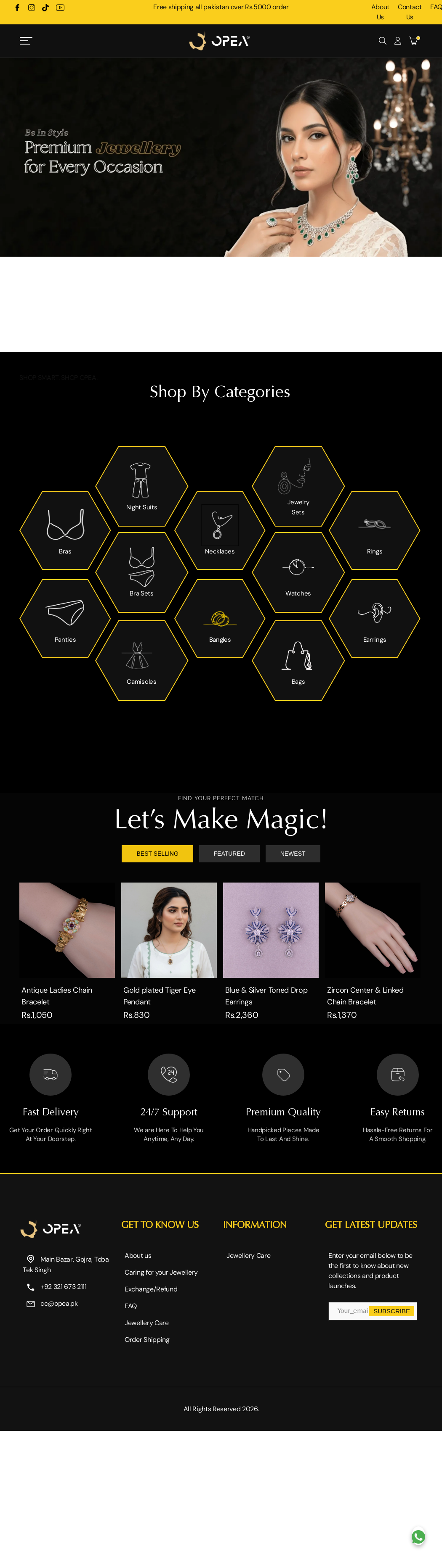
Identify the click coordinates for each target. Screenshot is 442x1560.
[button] (212, 339)
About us (138, 1255)
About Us (380, 12)
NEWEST (293, 853)
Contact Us (410, 12)
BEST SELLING (157, 853)
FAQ (131, 1306)
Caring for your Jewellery (161, 1272)
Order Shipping (147, 1339)
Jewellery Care (147, 1322)
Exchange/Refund (151, 1289)
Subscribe (391, 1311)
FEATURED (229, 853)
